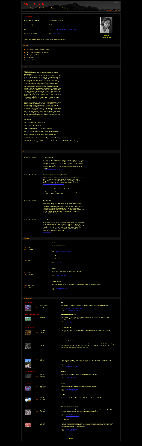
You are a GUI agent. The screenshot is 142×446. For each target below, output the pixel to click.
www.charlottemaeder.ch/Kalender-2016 (53, 169)
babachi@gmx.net (70, 322)
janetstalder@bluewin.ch (72, 389)
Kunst (53, 8)
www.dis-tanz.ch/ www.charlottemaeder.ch (53, 184)
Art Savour (65, 8)
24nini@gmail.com (61, 275)
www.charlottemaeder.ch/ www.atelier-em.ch (65, 29)
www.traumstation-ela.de (72, 416)
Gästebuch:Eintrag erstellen (106, 36)
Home (31, 8)
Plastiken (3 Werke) (32, 60)
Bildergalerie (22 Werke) (33, 54)
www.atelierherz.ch (71, 390)
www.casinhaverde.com (72, 310)
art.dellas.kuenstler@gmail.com (74, 308)
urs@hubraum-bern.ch (71, 365)
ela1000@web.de (70, 414)
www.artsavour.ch (60, 289)
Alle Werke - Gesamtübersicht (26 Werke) (38, 49)
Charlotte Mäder (28, 16)
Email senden (57, 33)
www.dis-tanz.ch (47, 232)
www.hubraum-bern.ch (72, 366)
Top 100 (41, 8)
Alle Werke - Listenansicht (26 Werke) (37, 52)
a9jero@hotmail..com (61, 263)
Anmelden (116, 2)
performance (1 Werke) (33, 57)
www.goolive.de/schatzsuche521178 (65, 251)
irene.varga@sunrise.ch (62, 288)
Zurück (71, 438)
